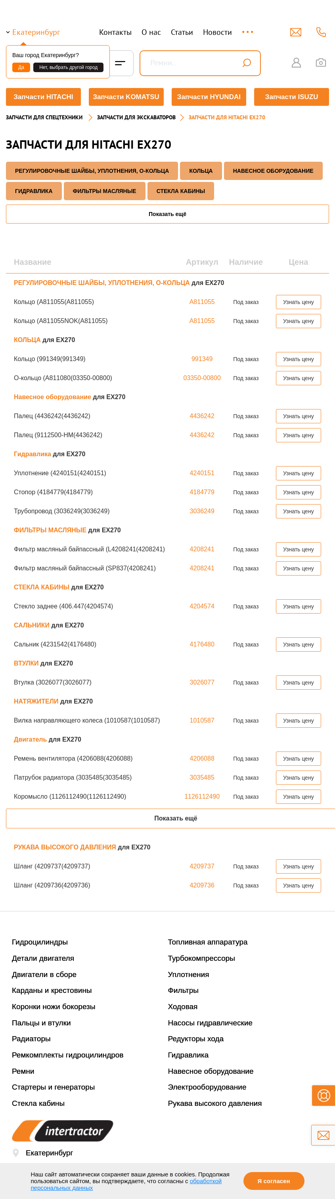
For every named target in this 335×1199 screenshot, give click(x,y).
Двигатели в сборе (44, 974)
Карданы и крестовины (52, 990)
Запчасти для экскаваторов (136, 117)
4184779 (202, 492)
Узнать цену (298, 302)
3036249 (202, 511)
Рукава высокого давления (215, 1103)
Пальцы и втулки (41, 1023)
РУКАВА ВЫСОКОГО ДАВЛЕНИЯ (66, 847)
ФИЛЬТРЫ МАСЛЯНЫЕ (104, 191)
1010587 (202, 720)
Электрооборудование (207, 1087)
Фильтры (183, 990)
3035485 (202, 777)
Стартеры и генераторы (53, 1087)
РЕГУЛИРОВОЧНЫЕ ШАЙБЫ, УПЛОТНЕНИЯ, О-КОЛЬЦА (92, 171)
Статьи (182, 32)
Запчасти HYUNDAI (209, 97)
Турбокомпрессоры (201, 958)
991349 (201, 359)
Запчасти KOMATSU (126, 97)
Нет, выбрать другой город (68, 67)
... (248, 28)
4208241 (202, 549)
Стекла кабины (38, 1103)
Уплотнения (188, 974)
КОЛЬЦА (200, 171)
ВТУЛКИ (27, 663)
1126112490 (202, 796)
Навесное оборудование (273, 171)
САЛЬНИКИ (32, 625)
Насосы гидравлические (210, 1023)
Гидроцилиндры (40, 942)
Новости (217, 32)
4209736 (202, 885)
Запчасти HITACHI (43, 97)
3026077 (202, 682)
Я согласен (274, 1181)
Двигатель (31, 739)
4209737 (202, 866)
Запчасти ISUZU (291, 97)
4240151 (202, 473)
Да (21, 67)
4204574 (202, 606)
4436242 (202, 416)
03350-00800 (202, 378)
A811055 (202, 301)
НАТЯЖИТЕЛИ (37, 701)
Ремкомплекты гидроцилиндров (68, 1055)
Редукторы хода (196, 1039)
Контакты (115, 32)
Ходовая (183, 1006)
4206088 (202, 758)
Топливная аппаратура (208, 942)
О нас (151, 32)
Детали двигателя (43, 958)
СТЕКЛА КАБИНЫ (181, 191)
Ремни (23, 1071)
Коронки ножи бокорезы (54, 1006)
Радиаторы (31, 1039)
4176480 (202, 644)
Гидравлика (34, 191)
